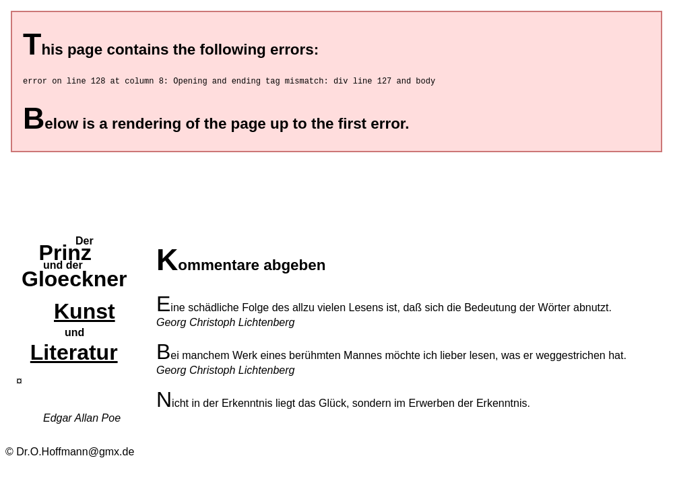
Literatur (74, 354)
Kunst (84, 313)
